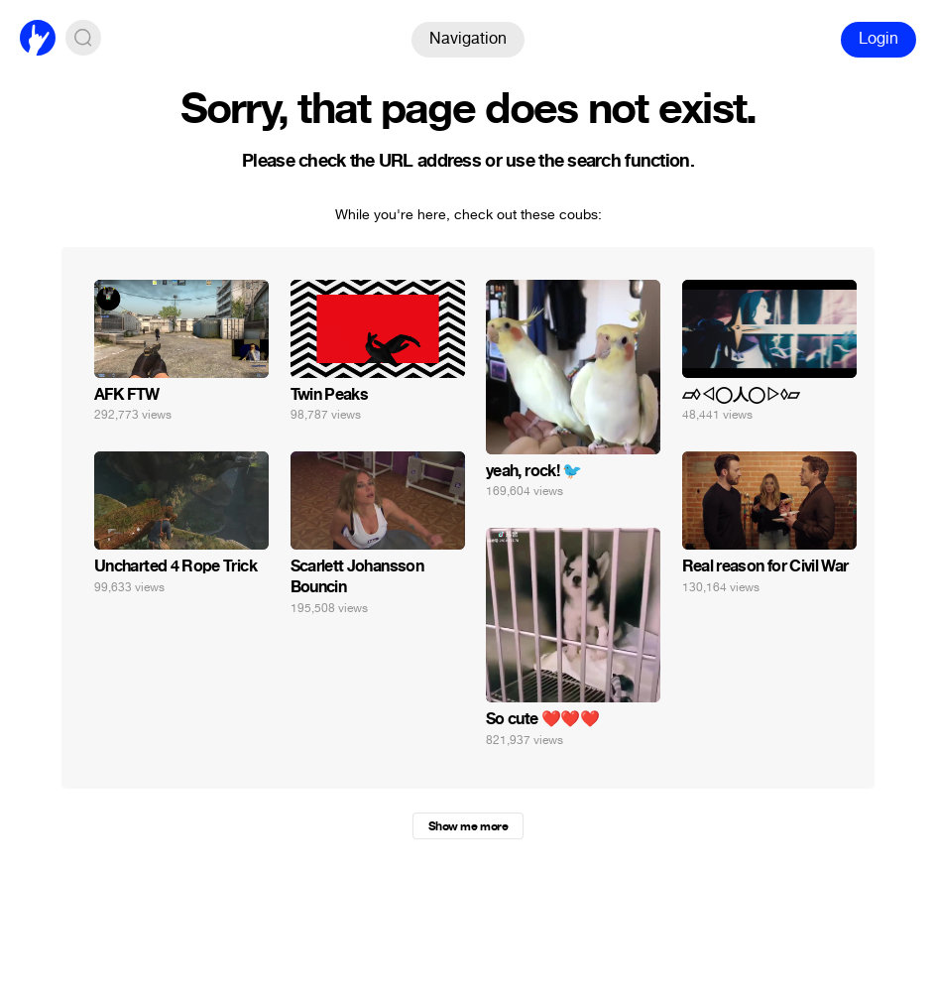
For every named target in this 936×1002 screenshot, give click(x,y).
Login (878, 38)
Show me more (468, 826)
